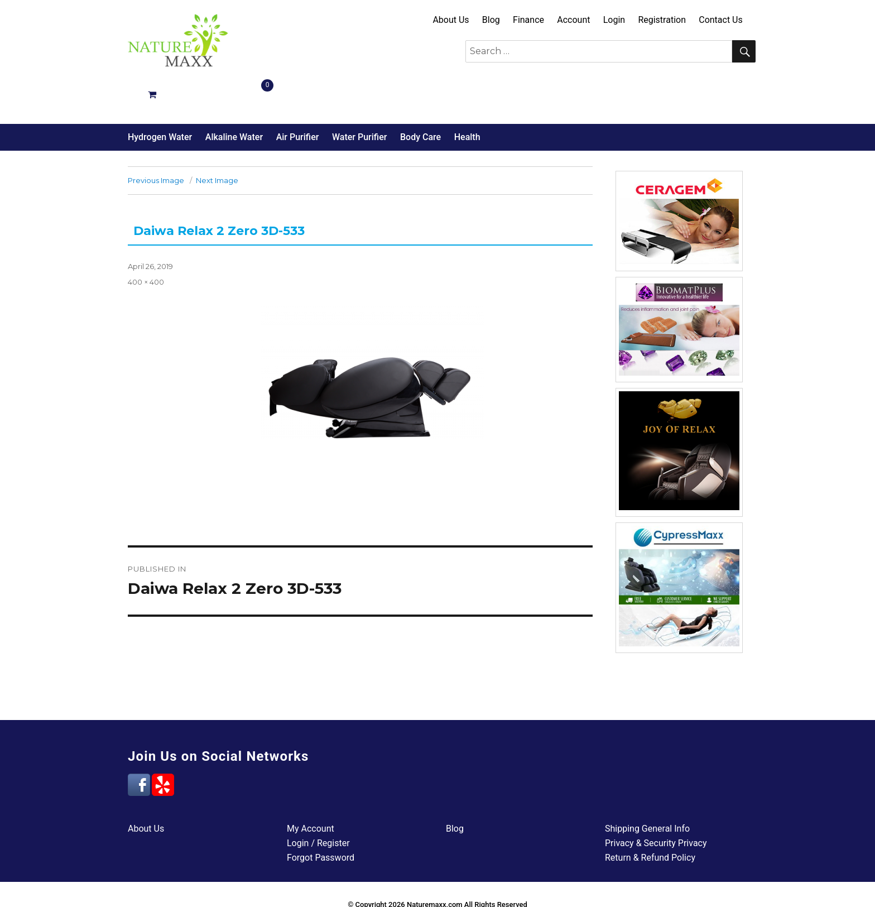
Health (467, 97)
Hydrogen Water (160, 97)
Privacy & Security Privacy (656, 803)
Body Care (420, 97)
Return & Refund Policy (650, 818)
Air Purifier (297, 97)
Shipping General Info (647, 789)
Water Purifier (359, 97)
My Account (310, 789)
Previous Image (156, 140)
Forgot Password (320, 818)
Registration (662, 20)
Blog (491, 20)
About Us (450, 20)
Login (614, 20)
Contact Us (721, 20)
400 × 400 (146, 242)
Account (573, 20)
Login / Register (318, 803)
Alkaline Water (234, 97)
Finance (528, 20)
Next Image (217, 140)
